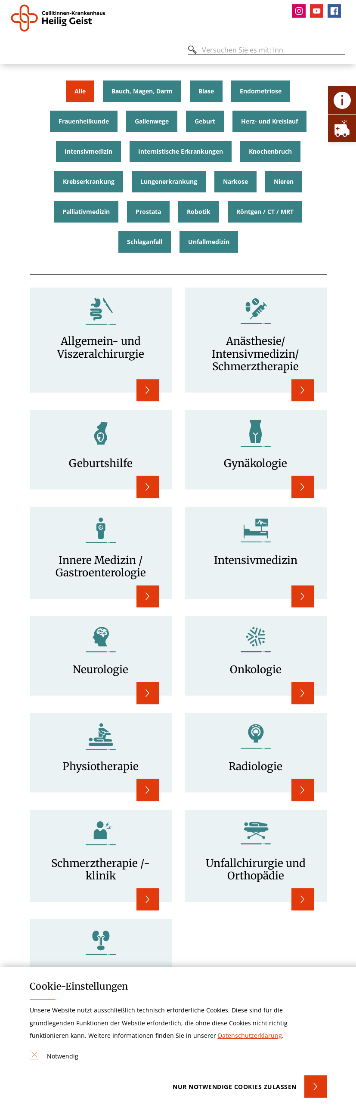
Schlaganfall (144, 242)
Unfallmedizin (209, 242)
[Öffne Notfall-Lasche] (342, 128)
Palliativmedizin (86, 212)
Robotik (198, 212)
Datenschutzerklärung (250, 1035)
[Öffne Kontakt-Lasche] (342, 100)
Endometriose (260, 91)
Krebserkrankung (88, 181)
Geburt (205, 121)
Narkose (235, 181)
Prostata (148, 212)
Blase (206, 91)
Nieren (283, 181)
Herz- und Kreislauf (269, 121)
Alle (80, 91)
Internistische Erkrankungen (181, 151)
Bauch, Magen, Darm (142, 91)
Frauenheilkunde (84, 121)
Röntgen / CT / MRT (265, 212)
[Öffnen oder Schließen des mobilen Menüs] (15, 51)
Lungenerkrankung (169, 181)
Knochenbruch (270, 151)
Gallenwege (151, 121)
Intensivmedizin (88, 151)
